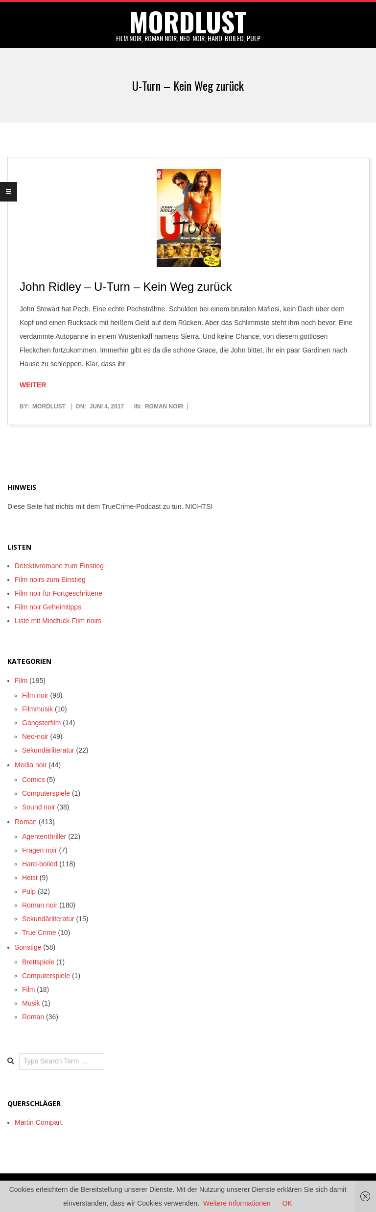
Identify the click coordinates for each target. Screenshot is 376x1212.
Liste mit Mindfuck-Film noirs (58, 621)
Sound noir (38, 807)
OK (287, 1203)
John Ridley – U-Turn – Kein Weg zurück (126, 286)
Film (21, 680)
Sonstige (28, 947)
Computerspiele (46, 793)
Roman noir (164, 406)
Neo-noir (35, 736)
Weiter (33, 385)
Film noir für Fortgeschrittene (58, 593)
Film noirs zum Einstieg (50, 579)
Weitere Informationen (236, 1203)
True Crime (39, 932)
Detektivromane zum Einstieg (59, 566)
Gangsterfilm (41, 723)
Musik (31, 1003)
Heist (30, 878)
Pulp (29, 891)
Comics (33, 779)
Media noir (31, 765)
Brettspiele (38, 962)
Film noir (35, 695)
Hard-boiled (39, 864)
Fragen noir (39, 850)
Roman (26, 822)
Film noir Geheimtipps (48, 607)
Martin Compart (38, 1122)
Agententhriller (44, 836)
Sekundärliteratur (48, 750)
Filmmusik (37, 709)
